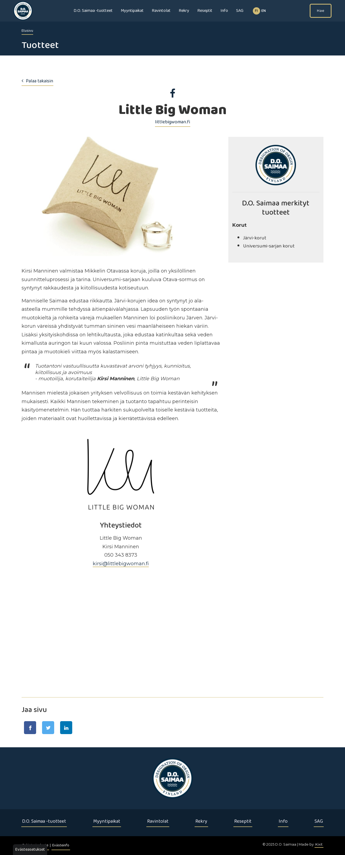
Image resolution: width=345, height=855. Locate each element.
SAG (239, 11)
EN (263, 11)
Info (224, 11)
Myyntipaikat (132, 11)
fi (256, 11)
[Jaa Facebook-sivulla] (30, 727)
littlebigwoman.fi (172, 122)
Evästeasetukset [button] (30, 849)
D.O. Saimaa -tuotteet (93, 11)
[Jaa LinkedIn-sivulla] (66, 727)
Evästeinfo (60, 845)
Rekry (184, 11)
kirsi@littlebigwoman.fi (121, 564)
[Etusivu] (172, 778)
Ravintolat (161, 11)
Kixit (319, 844)
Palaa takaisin (37, 81)
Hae (321, 10)
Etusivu (27, 30)
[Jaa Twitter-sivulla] (48, 727)
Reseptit (204, 11)
